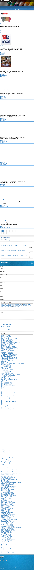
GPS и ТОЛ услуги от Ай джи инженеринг (8, 493)
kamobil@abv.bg (3, 53)
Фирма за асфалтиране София (6, 371)
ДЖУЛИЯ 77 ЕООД (3, 220)
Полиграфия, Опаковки (4, 262)
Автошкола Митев (4, 422)
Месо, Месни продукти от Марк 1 (6, 534)
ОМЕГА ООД (2, 199)
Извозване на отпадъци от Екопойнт (7, 467)
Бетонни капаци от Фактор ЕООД (6, 463)
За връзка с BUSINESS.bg (5, 314)
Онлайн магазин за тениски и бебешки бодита (8, 434)
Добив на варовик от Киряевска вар (7, 515)
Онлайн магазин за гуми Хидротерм (7, 352)
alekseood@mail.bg (3, 75)
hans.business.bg (3, 164)
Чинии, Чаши (2, 299)
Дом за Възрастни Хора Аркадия (6, 520)
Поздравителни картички (27, 305)
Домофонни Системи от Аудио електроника (8, 355)
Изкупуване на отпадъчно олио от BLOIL (7, 524)
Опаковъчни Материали (3, 291)
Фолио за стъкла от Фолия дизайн (6, 537)
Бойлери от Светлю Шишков (5, 475)
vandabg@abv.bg (3, 97)
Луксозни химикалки (14, 305)
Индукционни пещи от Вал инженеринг (7, 367)
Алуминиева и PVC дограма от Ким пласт (8, 494)
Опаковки (1, 288)
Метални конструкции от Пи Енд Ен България (8, 459)
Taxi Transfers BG (3, 390)
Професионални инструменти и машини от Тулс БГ (9, 445)
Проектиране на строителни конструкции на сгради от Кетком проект (12, 469)
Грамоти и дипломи (13, 304)
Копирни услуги (3, 305)
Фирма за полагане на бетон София (7, 369)
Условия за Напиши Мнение (4, 563)
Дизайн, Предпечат (2, 271)
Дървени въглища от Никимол (6, 490)
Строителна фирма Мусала (5, 429)
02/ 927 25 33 (2, 162)
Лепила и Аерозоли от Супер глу (6, 384)
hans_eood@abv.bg (3, 163)
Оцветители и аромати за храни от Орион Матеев (9, 495)
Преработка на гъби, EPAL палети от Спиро (8, 521)
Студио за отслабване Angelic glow (7, 435)
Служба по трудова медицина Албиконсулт (8, 460)
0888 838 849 (2, 118)
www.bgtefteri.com (3, 32)
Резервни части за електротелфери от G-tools (8, 394)
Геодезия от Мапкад (4, 410)
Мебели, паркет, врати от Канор (6, 398)
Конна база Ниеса (4, 497)
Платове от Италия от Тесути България (7, 457)
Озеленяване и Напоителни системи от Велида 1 (9, 433)
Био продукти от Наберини (5, 399)
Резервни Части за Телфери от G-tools (7, 484)
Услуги (2, 316)
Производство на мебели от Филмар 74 (7, 505)
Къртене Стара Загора (4, 542)
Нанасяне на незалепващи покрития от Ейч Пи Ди (9, 419)
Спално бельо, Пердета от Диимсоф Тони (8, 539)
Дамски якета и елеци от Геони (6, 345)
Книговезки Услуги (2, 282)
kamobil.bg (2, 54)
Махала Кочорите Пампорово (6, 396)
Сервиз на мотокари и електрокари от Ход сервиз (9, 357)
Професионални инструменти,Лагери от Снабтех (9, 392)
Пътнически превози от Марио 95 (6, 413)
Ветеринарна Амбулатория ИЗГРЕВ (7, 528)
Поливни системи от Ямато (5, 510)
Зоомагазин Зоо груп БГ (5, 533)
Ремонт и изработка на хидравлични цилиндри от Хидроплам (11, 482)
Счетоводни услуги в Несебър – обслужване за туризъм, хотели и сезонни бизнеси (13, 245)
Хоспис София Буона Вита (5, 481)
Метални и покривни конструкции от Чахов (8, 454)
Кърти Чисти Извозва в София (6, 549)
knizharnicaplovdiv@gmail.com (5, 227)
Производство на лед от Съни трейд (7, 383)
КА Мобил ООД (2, 45)
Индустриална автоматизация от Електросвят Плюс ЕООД (10, 342)
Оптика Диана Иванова (5, 507)
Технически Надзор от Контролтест (7, 344)
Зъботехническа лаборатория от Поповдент (8, 477)
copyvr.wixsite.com (3, 120)
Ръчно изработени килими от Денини (7, 453)
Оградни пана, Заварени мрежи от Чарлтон (8, 385)
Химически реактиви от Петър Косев (7, 508)
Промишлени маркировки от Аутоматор (7, 483)
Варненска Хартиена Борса (5, 378)
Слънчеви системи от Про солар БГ (7, 349)
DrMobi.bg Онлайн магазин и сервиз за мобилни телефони (10, 347)
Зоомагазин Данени (4, 406)
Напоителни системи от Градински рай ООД (8, 530)
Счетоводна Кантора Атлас (5, 491)
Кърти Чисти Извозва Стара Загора (6, 548)
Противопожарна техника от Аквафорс (7, 489)
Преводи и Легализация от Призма (7, 512)
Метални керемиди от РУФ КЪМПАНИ (7, 329)
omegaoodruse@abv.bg (4, 206)
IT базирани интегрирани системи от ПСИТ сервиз (9, 395)
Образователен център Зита (5, 509)
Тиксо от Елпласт (4, 500)
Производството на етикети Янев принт (7, 350)
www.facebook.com (3, 98)
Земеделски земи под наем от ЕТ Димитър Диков (9, 358)
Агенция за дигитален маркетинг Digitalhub (8, 375)
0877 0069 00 (2, 52)
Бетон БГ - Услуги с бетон (5, 368)
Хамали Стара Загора (4, 545)
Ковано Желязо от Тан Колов (5, 428)
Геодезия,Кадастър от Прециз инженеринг (8, 487)
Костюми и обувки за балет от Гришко (7, 492)
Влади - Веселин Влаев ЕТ (4, 23)
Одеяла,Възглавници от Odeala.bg (6, 336)
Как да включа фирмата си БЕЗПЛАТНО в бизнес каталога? (10, 317)
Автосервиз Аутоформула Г (5, 511)
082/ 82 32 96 (2, 205)
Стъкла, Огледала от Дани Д (5, 448)
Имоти (2, 381)
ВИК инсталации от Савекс (5, 337)
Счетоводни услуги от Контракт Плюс (7, 446)
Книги (1, 279)
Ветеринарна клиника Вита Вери (6, 341)
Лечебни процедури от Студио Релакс (7, 423)
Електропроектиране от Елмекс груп (7, 478)
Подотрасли (17, 7)
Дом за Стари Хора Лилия (5, 480)
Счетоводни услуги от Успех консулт (7, 522)
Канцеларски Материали (3, 274)
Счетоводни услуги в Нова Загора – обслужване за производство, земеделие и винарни (14, 255)
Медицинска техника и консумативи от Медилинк (9, 486)
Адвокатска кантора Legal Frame (6, 523)
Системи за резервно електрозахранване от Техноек (10, 414)
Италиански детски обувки (5, 335)
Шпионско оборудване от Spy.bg (6, 536)
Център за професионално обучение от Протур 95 (9, 466)
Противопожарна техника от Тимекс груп (8, 425)
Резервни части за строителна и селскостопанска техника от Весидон (12, 363)
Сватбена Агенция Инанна (5, 468)
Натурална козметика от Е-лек (6, 531)
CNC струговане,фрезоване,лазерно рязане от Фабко (10, 426)
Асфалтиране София (4, 550)
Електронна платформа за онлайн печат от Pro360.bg (9, 479)
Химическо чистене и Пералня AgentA (7, 408)
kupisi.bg (2, 142)
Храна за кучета (3, 391)
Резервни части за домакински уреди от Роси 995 (9, 343)
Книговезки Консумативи (3, 280)
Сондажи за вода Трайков (5, 485)
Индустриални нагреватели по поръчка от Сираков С (9, 449)
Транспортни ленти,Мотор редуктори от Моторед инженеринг (11, 471)
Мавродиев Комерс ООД (4, 89)
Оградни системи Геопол (5, 488)
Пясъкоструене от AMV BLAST (6, 407)
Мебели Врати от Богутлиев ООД (6, 382)
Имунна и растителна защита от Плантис (7, 462)
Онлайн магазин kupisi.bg (4, 134)
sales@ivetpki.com (3, 185)
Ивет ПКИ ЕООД (2, 178)
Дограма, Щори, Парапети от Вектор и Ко (8, 346)
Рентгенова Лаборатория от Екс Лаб (7, 409)
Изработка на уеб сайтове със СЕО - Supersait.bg (9, 544)
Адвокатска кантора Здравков (6, 365)
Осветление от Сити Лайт (5, 415)
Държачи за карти (19, 304)
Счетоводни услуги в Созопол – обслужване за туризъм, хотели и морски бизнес (13, 250)
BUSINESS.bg (2, 557)
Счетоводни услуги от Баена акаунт (7, 373)
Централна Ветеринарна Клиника (6, 356)
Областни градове (17, 9)
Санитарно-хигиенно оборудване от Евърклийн (9, 519)
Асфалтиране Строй (4, 370)
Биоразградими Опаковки (3, 268)
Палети (1, 293)
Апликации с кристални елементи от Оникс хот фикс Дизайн (11, 473)
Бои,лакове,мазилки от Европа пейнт (7, 503)
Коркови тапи (8, 305)
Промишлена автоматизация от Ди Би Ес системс (9, 338)
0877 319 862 (2, 184)
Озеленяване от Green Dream (6, 498)
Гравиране (1, 269)
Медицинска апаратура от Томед (6, 424)
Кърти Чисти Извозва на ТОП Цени (6, 543)
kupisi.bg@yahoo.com (3, 141)
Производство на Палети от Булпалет (7, 418)
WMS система (3, 361)
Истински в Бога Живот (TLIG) (5, 322)
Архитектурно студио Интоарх (6, 452)
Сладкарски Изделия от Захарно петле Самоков (9, 451)
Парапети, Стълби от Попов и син (6, 404)
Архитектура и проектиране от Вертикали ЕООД (9, 436)
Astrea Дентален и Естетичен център (7, 353)
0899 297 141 (2, 96)
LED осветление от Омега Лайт (6, 535)
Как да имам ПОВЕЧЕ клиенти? (6, 318)
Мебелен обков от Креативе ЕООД (6, 551)
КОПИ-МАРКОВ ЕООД (3, 111)
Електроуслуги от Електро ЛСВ (6, 416)
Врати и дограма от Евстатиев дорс (7, 501)
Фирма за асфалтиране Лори (6, 432)
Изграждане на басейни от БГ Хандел (7, 474)
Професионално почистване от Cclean (7, 529)
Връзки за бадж (6, 304)
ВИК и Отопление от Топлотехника (7, 525)
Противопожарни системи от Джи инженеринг (8, 476)
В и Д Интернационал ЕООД (5, 326)
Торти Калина (3, 455)
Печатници (1, 296)
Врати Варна (3, 387)
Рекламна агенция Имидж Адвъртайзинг (7, 417)
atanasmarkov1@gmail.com (4, 119)
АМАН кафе (3, 389)
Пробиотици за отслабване (5, 403)
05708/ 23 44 (2, 30)
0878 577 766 (2, 140)
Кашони (1, 277)
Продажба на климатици (5, 362)
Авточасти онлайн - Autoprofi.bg (6, 447)
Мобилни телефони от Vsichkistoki (6, 397)
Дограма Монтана (4, 386)
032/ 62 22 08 (2, 226)
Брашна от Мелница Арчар (5, 513)
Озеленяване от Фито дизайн (6, 517)
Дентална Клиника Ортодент (5, 364)
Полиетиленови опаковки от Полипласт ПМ (8, 516)
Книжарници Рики (3, 67)
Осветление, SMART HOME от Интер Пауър (8, 421)
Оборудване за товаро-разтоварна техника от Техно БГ (10, 458)
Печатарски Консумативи (3, 294)
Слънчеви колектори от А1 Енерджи (7, 327)
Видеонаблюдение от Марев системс (7, 339)
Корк (1, 285)
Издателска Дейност (3, 272)
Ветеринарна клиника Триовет (6, 518)
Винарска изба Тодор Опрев (5, 359)
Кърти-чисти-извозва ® (5, 541)
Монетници (20, 305)
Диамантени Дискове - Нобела (6, 324)
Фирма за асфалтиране (5, 372)
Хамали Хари (3, 400)
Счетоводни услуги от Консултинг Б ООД (7, 552)
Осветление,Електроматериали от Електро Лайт (9, 340)
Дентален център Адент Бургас (6, 431)
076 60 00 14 (2, 74)
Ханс (1, 156)
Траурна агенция (3, 412)
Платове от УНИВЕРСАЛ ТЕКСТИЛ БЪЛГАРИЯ (8, 401)
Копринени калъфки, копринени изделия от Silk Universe (10, 374)
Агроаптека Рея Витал (4, 465)
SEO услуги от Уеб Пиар (5, 405)
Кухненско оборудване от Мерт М (6, 366)
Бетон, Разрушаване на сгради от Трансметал (8, 450)
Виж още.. (31, 247)
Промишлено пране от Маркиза (6, 496)
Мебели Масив (3, 499)
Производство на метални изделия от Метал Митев (9, 348)
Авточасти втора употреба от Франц (7, 360)
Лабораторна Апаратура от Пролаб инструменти (9, 420)
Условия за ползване (3, 560)
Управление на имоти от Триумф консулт (7, 526)
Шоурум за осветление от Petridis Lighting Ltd (8, 514)
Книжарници (2, 283)
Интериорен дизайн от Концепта (6, 532)
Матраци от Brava (4, 464)
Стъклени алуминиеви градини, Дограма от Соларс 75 (10, 354)
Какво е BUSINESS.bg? (4, 315)
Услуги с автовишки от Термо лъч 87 (7, 504)
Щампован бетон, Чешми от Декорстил (7, 430)
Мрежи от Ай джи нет (4, 351)
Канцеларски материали (27, 304)
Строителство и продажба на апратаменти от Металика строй (11, 527)
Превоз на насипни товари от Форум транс (8, 502)
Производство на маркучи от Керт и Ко (7, 547)
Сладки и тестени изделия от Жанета (7, 546)
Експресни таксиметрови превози (6, 411)
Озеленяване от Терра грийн (5, 472)
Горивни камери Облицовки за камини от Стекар (9, 379)
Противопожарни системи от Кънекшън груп (8, 402)
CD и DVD (1, 266)
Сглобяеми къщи (4, 380)
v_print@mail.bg (3, 31)
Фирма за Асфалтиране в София (6, 540)
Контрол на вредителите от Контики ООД (8, 427)
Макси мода (3, 388)
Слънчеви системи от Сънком (6, 538)
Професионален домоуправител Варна (7, 393)
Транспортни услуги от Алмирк (6, 461)
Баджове (2, 304)
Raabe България (3, 377)
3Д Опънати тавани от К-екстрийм (6, 376)
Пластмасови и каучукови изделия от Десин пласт (9, 456)
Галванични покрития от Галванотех (7, 470)
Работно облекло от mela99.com (6, 506)
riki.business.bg (2, 76)
